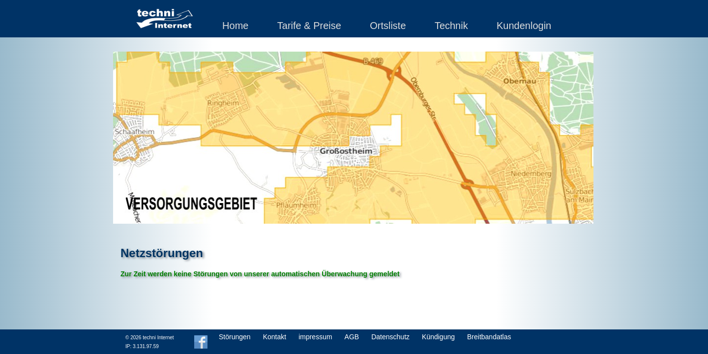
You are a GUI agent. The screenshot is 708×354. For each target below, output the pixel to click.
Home (235, 25)
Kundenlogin (524, 25)
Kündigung (438, 337)
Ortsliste (388, 25)
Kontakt (274, 337)
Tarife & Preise (309, 25)
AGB (352, 337)
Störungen (235, 337)
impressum (315, 337)
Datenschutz (390, 337)
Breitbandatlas (489, 337)
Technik (451, 25)
